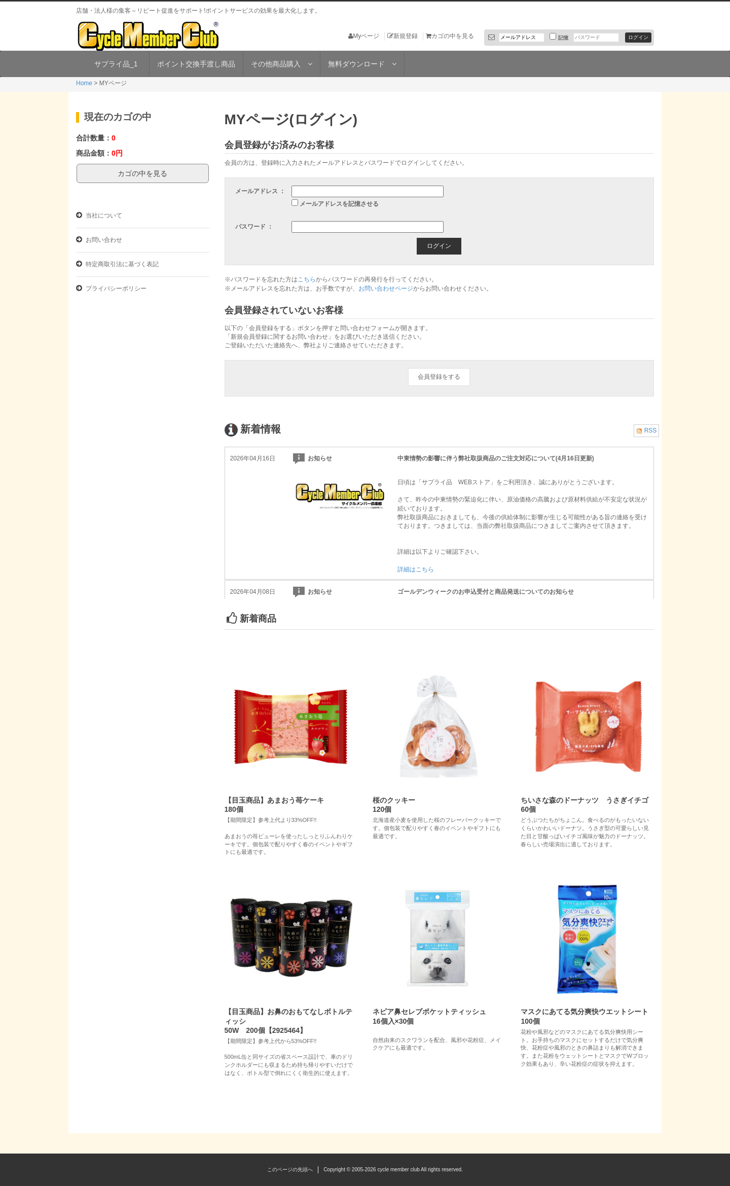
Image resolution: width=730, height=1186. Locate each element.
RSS (646, 430)
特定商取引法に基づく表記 (117, 264)
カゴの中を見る (450, 36)
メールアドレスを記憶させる (339, 203)
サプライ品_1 (116, 64)
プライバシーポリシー (111, 288)
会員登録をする (439, 376)
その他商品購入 (281, 64)
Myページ (363, 36)
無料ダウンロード (362, 64)
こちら (307, 279)
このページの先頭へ (290, 1169)
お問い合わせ (99, 239)
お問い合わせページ (385, 288)
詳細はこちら (415, 569)
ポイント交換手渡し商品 (196, 64)
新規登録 (402, 36)
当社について (99, 215)
